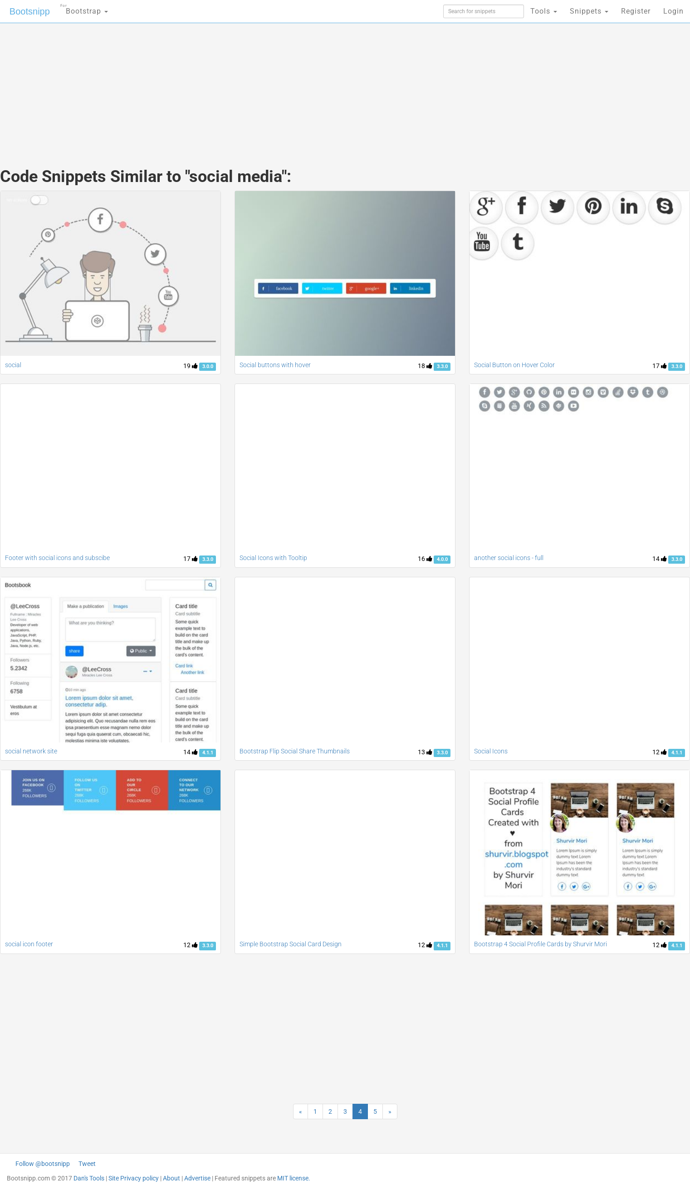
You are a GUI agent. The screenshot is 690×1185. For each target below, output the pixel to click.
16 (425, 558)
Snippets (589, 11)
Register (636, 11)
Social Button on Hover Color (514, 365)
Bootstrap (84, 8)
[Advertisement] (277, 86)
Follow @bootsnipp (42, 1163)
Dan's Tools (88, 1178)
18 (425, 365)
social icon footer (29, 944)
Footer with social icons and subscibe (57, 557)
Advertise (197, 1178)
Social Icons (491, 751)
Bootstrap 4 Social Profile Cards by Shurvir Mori (540, 944)
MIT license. (293, 1178)
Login (673, 11)
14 (659, 558)
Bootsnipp (30, 11)
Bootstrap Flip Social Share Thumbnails (295, 751)
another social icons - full (508, 557)
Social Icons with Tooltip (273, 557)
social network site (31, 751)
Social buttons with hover (275, 365)
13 (425, 752)
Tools (543, 11)
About (171, 1178)
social (13, 365)
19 (190, 365)
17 (659, 365)
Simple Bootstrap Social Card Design (291, 944)
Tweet (87, 1163)
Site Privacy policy (133, 1178)
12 (659, 752)
